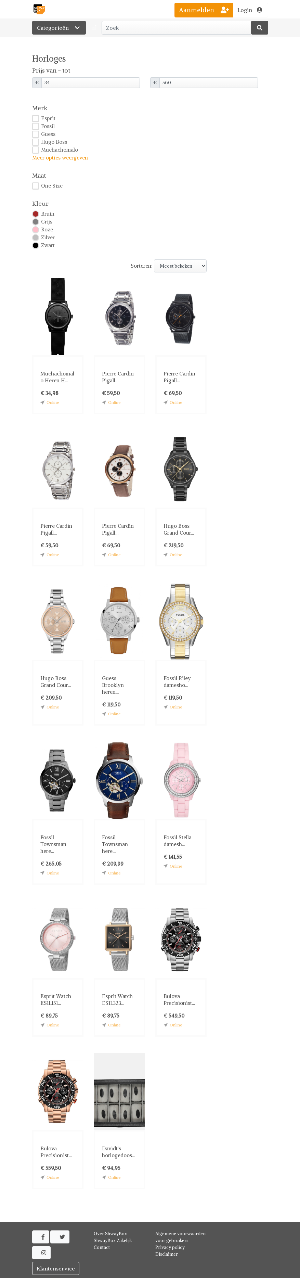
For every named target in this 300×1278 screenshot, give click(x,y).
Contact (102, 1247)
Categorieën (59, 27)
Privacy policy (170, 1247)
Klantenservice (56, 1268)
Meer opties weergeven (60, 157)
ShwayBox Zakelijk (113, 1240)
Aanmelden (204, 10)
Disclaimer (166, 1254)
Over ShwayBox (110, 1234)
